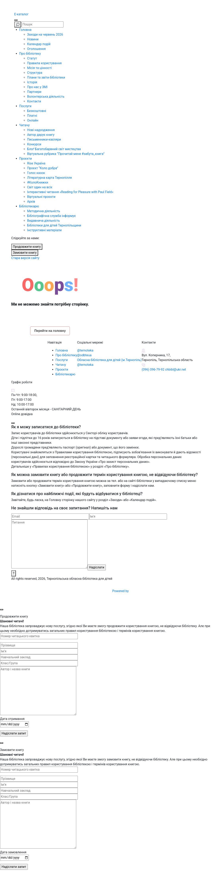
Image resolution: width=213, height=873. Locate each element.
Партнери (34, 92)
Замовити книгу (25, 252)
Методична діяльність (43, 211)
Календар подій (39, 44)
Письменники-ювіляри (44, 139)
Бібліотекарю (29, 206)
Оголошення (36, 49)
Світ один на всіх (39, 187)
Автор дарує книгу (41, 135)
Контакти (34, 101)
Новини (33, 39)
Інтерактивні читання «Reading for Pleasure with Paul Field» (70, 192)
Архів (31, 201)
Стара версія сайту (25, 258)
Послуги (25, 106)
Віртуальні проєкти (41, 197)
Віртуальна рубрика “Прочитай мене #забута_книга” (66, 154)
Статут (32, 58)
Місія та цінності (39, 68)
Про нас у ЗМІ (37, 87)
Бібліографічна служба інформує (51, 216)
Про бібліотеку (30, 53)
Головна (25, 30)
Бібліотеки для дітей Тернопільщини (54, 225)
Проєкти (25, 158)
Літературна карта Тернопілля (49, 178)
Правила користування (44, 63)
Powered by (150, 591)
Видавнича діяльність (43, 220)
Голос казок (36, 173)
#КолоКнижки (37, 182)
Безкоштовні (36, 111)
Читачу (24, 125)
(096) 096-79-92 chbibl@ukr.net (164, 369)
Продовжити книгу (27, 247)
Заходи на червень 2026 (45, 34)
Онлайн (33, 120)
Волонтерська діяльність (46, 96)
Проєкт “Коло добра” (42, 168)
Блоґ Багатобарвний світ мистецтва (54, 149)
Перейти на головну (50, 330)
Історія (32, 82)
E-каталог (21, 14)
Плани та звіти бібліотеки (46, 77)
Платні (32, 116)
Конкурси (34, 144)
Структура (34, 73)
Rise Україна (36, 163)
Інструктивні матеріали (44, 230)
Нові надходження (41, 130)
